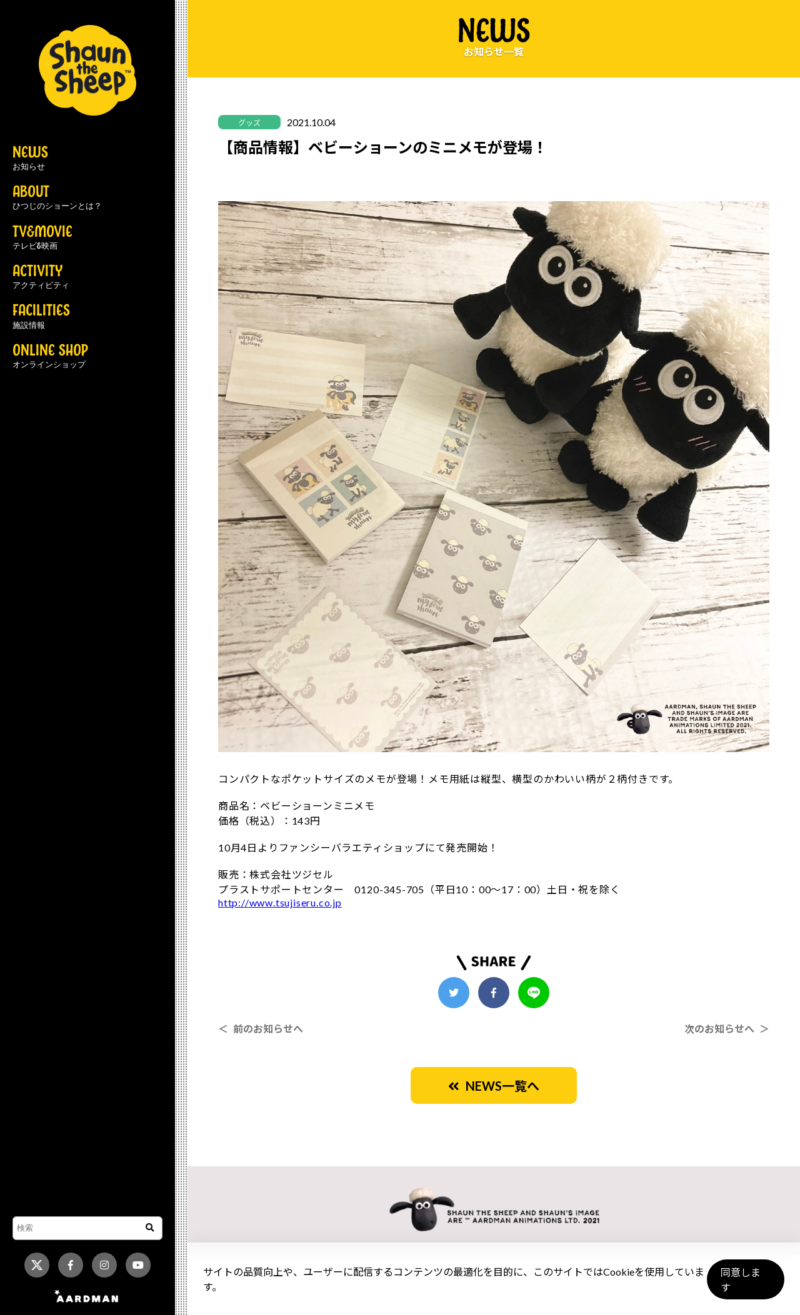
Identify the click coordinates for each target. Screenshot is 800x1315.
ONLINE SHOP (50, 357)
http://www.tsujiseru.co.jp (280, 902)
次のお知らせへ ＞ (726, 1029)
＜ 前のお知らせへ (260, 1029)
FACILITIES (41, 317)
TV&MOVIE (42, 238)
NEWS (30, 159)
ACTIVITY (40, 277)
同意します (744, 1285)
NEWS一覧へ (493, 1085)
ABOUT (57, 198)
